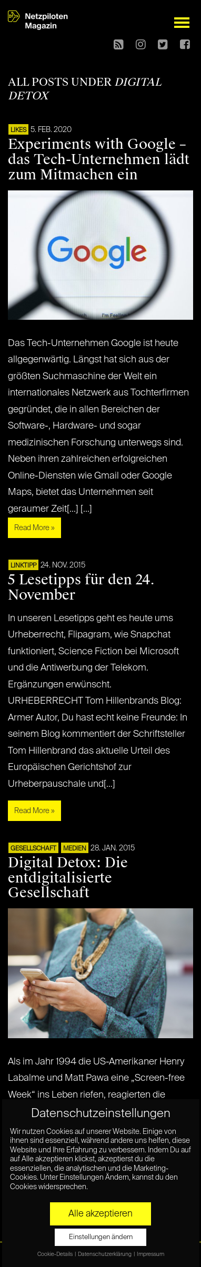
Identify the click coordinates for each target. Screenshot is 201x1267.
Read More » (34, 528)
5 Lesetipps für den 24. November (81, 587)
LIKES (18, 130)
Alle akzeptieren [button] (100, 1214)
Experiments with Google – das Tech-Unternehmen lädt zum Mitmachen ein (98, 159)
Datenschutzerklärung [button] (105, 1254)
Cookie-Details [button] (55, 1254)
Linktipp (23, 566)
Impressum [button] (150, 1254)
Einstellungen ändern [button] (101, 1237)
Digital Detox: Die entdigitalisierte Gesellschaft (68, 878)
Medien (74, 849)
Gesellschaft (33, 849)
